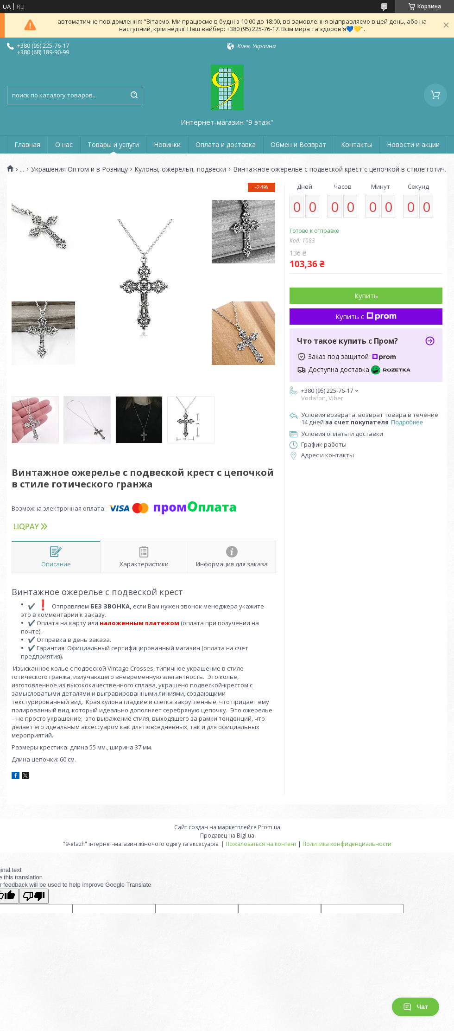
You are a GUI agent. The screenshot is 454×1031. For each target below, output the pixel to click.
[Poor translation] (34, 896)
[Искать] (134, 95)
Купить (366, 295)
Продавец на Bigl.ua (227, 835)
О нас (64, 144)
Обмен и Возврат (298, 144)
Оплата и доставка (225, 144)
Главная (27, 144)
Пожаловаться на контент (261, 844)
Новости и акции (413, 144)
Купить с (366, 316)
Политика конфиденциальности (347, 844)
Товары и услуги (113, 144)
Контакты (356, 144)
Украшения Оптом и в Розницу (79, 169)
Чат (415, 1007)
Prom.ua (269, 827)
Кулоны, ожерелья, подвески (180, 169)
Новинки (167, 144)
